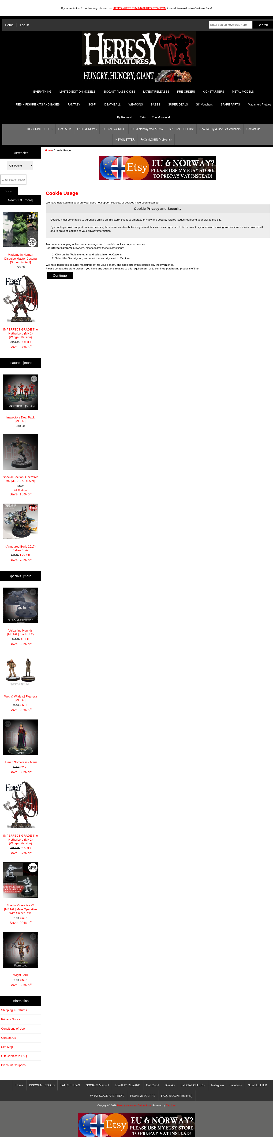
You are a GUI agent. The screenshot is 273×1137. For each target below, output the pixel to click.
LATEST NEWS (87, 129)
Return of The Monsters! (155, 117)
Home (9, 25)
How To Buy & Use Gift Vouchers (219, 129)
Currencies (20, 153)
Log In (24, 25)
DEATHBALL (112, 104)
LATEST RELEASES (156, 91)
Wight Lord (20, 954)
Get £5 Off (64, 129)
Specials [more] (20, 576)
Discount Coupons (13, 1065)
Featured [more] (20, 363)
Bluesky (170, 1085)
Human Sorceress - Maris (20, 741)
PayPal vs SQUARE (142, 1095)
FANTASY (74, 104)
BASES (155, 104)
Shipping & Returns (14, 1010)
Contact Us (253, 129)
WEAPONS (135, 104)
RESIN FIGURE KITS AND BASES (38, 104)
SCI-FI (92, 104)
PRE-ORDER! (186, 91)
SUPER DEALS (178, 104)
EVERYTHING (42, 91)
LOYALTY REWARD (127, 1085)
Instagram (217, 1085)
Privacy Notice (10, 1019)
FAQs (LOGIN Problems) (156, 139)
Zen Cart (171, 1105)
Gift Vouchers (204, 104)
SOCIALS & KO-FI (114, 129)
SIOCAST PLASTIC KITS (119, 91)
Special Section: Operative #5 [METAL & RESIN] (20, 458)
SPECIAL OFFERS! (181, 129)
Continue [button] (60, 275)
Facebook (236, 1085)
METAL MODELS (243, 91)
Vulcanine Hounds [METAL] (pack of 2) (20, 612)
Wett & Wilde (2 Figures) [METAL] (20, 678)
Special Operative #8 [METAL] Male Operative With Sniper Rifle (20, 888)
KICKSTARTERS (213, 91)
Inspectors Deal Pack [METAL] (20, 398)
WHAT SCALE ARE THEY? (107, 1095)
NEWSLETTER (125, 139)
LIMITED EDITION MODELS (77, 91)
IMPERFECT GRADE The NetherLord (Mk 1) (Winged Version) (20, 307)
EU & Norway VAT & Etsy (147, 129)
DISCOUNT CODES (39, 129)
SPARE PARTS (230, 104)
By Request (124, 117)
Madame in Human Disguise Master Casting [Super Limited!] (20, 238)
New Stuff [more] (20, 200)
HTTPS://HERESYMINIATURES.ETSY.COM (139, 8)
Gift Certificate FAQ (14, 1056)
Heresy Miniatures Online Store (134, 1105)
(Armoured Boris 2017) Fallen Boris (20, 528)
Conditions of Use (13, 1028)
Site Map (7, 1047)
